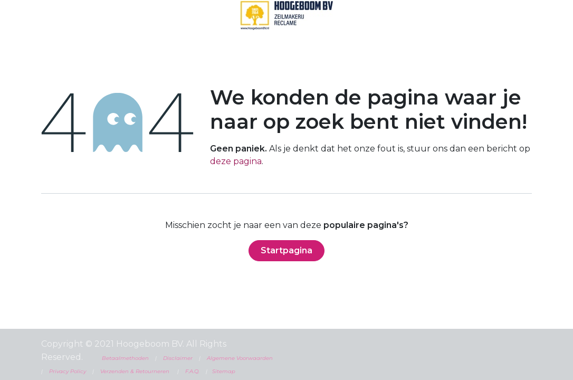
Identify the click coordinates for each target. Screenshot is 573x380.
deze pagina (236, 161)
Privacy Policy (67, 371)
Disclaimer (178, 358)
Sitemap (223, 371)
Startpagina (286, 250)
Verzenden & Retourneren (134, 371)
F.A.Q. (192, 371)
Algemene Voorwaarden (239, 358)
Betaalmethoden (125, 358)
